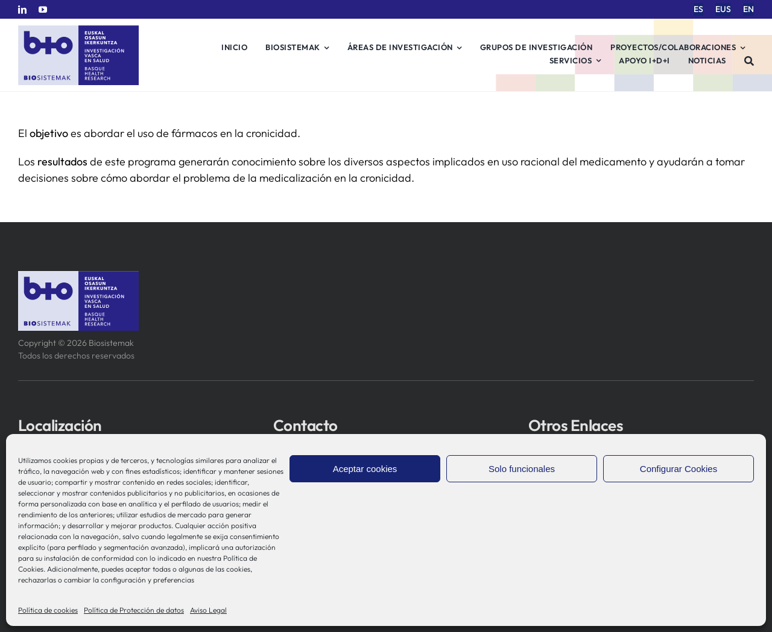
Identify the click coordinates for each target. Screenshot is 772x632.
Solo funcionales (522, 469)
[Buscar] (749, 61)
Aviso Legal (208, 609)
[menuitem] (698, 9)
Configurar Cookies (678, 469)
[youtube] (43, 9)
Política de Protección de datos (134, 609)
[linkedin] (22, 9)
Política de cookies (48, 609)
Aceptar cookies (365, 469)
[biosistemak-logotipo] (78, 30)
